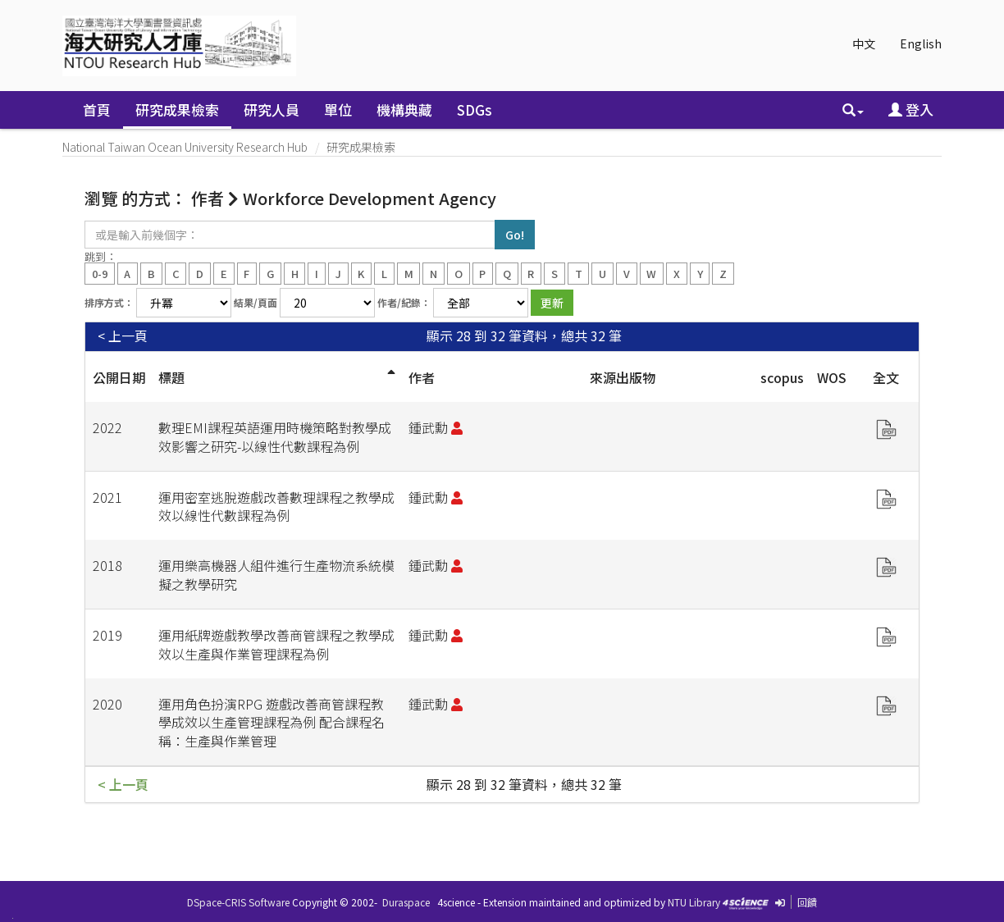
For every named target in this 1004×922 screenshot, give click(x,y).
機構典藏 (404, 109)
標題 (171, 377)
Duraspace (406, 902)
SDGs (474, 109)
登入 (910, 109)
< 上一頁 (123, 335)
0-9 (99, 273)
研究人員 (271, 109)
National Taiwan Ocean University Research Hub (185, 147)
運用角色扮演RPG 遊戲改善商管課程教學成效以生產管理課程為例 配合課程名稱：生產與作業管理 (271, 722)
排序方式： (109, 302)
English (921, 43)
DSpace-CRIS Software (238, 902)
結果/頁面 (255, 302)
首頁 (97, 109)
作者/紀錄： (404, 302)
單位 (338, 109)
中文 (863, 43)
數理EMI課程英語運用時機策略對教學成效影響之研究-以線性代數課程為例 (274, 437)
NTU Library (694, 902)
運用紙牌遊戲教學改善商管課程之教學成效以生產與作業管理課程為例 (276, 644)
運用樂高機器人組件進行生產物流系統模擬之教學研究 (276, 574)
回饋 (807, 902)
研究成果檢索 (177, 109)
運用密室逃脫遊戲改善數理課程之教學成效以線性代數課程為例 (276, 506)
